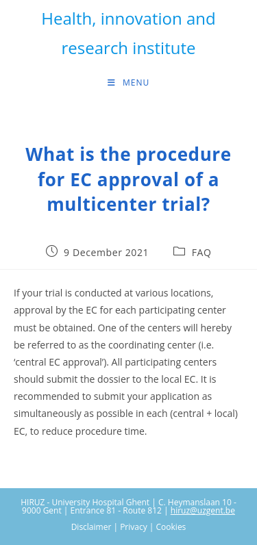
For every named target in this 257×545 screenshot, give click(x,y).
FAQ (202, 252)
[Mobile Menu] (128, 83)
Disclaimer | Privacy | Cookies (128, 527)
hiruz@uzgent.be (203, 510)
